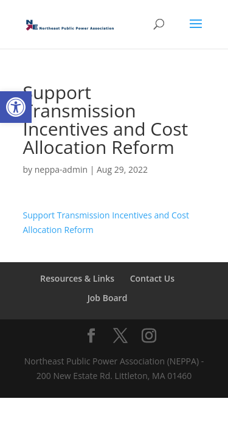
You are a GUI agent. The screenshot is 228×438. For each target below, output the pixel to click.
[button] (16, 107)
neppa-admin (61, 169)
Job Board (108, 298)
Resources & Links (77, 278)
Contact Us (152, 278)
